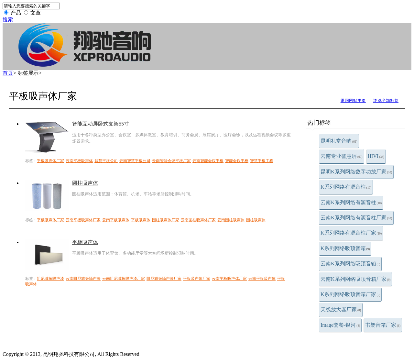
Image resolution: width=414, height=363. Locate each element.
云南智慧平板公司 (134, 161)
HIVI (376, 156)
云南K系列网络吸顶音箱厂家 (355, 279)
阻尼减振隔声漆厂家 (164, 278)
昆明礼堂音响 (339, 141)
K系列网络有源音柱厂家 (351, 233)
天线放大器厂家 (341, 309)
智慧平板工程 (261, 161)
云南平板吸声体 (79, 161)
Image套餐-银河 (340, 325)
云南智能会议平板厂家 (171, 161)
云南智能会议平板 (207, 161)
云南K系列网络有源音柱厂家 (356, 217)
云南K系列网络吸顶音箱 (350, 263)
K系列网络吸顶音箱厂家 (350, 294)
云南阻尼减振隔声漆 (83, 278)
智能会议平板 (236, 161)
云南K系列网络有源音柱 (351, 202)
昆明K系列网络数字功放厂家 (356, 171)
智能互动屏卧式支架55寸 (100, 123)
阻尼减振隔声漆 (50, 278)
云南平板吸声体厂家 (83, 220)
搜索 (8, 19)
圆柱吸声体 (85, 183)
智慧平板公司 (106, 161)
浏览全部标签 (385, 100)
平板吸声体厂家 (50, 161)
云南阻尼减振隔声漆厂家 (123, 278)
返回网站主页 (353, 100)
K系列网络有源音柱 (346, 187)
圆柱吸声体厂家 (165, 220)
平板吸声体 (140, 220)
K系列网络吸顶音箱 (345, 248)
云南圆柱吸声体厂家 (198, 220)
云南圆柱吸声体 (231, 220)
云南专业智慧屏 (342, 156)
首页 (8, 73)
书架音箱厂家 (382, 325)
